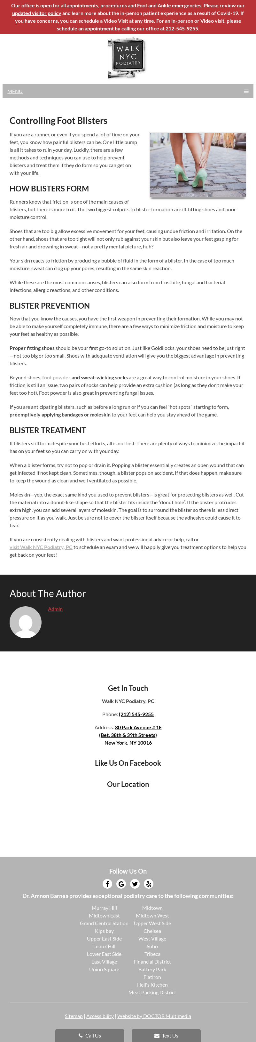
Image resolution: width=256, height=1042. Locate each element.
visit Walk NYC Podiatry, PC (41, 547)
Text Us (166, 1035)
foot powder (56, 377)
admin (55, 609)
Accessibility (100, 1016)
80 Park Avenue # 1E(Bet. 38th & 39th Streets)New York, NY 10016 (130, 735)
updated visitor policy (36, 13)
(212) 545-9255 (136, 714)
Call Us (90, 1035)
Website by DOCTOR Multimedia (154, 1016)
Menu (15, 91)
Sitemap (74, 1016)
